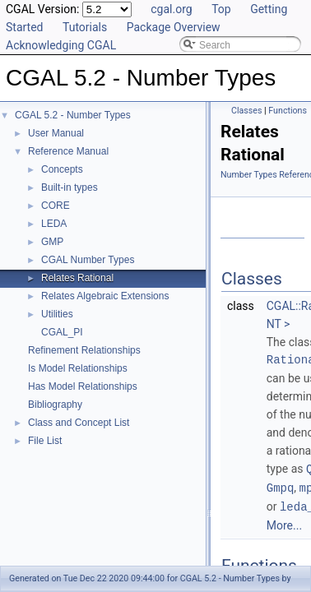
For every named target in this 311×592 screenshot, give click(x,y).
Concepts (62, 169)
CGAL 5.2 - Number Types (73, 115)
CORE (55, 205)
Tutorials (85, 27)
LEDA (54, 223)
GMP (52, 241)
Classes (246, 110)
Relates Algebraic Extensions (105, 296)
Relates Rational (77, 278)
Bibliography (55, 404)
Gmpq (281, 486)
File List (45, 440)
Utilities (57, 314)
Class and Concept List (78, 422)
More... (284, 523)
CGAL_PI (62, 332)
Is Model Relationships (78, 368)
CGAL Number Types (87, 260)
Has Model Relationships (82, 386)
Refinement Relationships (84, 350)
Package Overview (173, 27)
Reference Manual (68, 151)
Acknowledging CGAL (61, 45)
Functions (287, 110)
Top (221, 9)
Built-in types (69, 187)
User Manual (56, 133)
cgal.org (171, 9)
